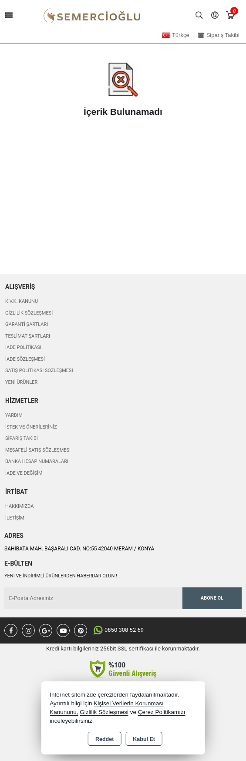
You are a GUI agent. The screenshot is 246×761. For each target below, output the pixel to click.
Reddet (104, 739)
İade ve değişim (24, 473)
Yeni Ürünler (21, 382)
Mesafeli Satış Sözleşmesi (38, 450)
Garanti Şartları (26, 324)
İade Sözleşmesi (25, 359)
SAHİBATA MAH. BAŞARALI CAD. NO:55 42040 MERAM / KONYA (79, 549)
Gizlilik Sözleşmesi (29, 313)
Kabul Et (144, 739)
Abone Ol (212, 598)
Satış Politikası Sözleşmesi (39, 370)
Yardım (14, 415)
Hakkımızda (19, 506)
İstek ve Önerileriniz (31, 427)
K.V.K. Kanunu (21, 301)
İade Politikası (23, 347)
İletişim (14, 518)
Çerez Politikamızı (161, 712)
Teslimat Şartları (27, 336)
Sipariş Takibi (21, 438)
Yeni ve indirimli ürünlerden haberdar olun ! (60, 576)
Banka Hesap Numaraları (36, 461)
